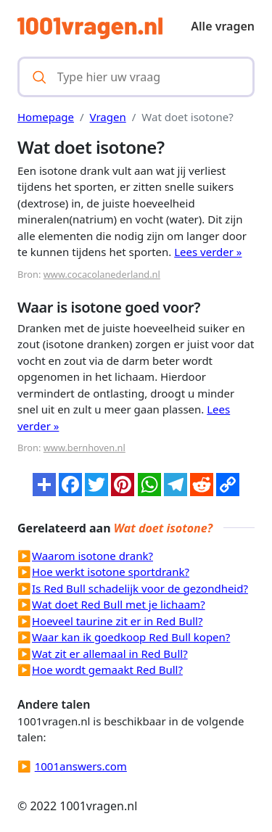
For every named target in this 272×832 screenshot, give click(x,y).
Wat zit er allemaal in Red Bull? (110, 653)
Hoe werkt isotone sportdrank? (110, 571)
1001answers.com (81, 766)
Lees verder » (208, 251)
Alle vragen (223, 26)
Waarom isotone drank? (92, 555)
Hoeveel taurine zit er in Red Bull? (117, 621)
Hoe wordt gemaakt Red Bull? (107, 669)
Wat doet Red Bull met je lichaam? (118, 604)
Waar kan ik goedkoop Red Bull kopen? (131, 637)
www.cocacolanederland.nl (102, 274)
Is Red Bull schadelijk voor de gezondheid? (140, 588)
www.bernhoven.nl (84, 447)
